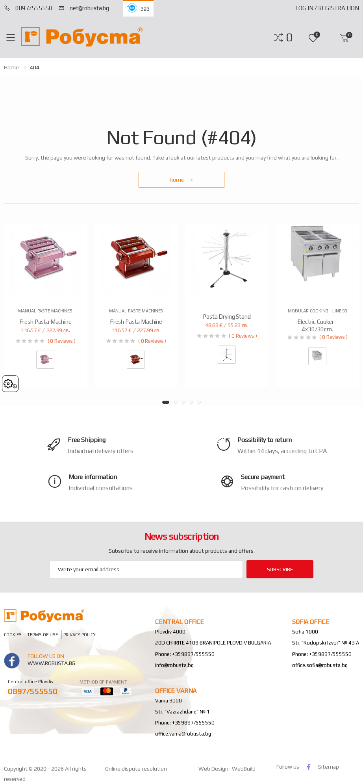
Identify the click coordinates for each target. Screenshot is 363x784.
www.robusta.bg (51, 663)
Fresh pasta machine (45, 321)
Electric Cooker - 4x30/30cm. (317, 325)
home (11, 67)
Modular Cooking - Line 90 (317, 310)
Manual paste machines (45, 310)
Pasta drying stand (226, 316)
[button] (289, 37)
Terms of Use (42, 634)
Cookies (13, 634)
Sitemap (328, 766)
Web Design (214, 768)
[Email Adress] (146, 569)
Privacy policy (79, 634)
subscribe (280, 569)
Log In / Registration (327, 8)
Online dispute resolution (136, 768)
